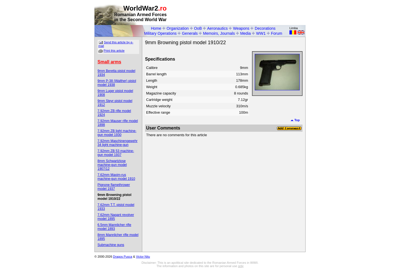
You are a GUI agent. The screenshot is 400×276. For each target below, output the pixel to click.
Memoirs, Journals (219, 33)
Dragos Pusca (122, 256)
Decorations (265, 28)
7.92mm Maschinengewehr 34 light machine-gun (118, 143)
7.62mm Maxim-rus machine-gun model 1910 (116, 177)
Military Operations (160, 33)
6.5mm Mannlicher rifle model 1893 (114, 227)
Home (156, 28)
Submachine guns (111, 245)
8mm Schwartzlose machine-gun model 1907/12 (112, 165)
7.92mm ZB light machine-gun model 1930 (117, 133)
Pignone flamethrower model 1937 (114, 187)
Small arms (109, 61)
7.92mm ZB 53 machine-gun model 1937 (116, 153)
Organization (178, 28)
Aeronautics (217, 28)
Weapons (241, 28)
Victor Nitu (143, 256)
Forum (276, 33)
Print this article (114, 50)
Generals (190, 33)
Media (245, 33)
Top (295, 120)
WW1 (261, 33)
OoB (198, 28)
